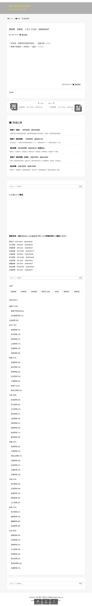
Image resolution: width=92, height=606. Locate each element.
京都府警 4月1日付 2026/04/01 (21, 270)
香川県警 (15, 512)
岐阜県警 (15, 432)
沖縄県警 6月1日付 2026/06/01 (21, 248)
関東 (12, 358)
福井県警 (15, 414)
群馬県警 (15, 372)
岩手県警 (15, 334)
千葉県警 (15, 381)
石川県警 (15, 409)
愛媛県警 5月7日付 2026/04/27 (21, 263)
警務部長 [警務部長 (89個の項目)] (77, 292)
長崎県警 (15, 545)
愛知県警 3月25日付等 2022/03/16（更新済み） (28, 148)
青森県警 (15, 330)
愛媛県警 (15, 521)
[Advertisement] (46, 64)
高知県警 (15, 526)
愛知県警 (26, 18)
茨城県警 (15, 362)
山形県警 (15, 344)
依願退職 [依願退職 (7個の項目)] (13, 292)
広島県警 (15, 488)
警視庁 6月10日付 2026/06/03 (20, 242)
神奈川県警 (16, 390)
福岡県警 (15, 535)
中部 (18, 18)
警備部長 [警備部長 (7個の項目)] (66, 292)
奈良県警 (15, 465)
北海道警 (13, 320)
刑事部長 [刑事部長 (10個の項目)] (24, 292)
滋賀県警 (15, 446)
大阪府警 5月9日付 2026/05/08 (21, 254)
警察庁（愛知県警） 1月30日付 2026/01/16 (26, 139)
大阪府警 (15, 470)
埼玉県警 (15, 376)
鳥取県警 (15, 498)
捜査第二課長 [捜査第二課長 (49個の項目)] (46, 292)
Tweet (11, 92)
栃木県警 (15, 367)
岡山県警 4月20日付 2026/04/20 (21, 267)
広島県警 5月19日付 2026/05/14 (21, 251)
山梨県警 (15, 418)
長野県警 (15, 423)
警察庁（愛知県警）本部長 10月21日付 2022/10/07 (29, 157)
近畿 (12, 442)
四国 (12, 507)
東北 (12, 325)
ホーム (11, 18)
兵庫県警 (15, 474)
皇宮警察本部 (17, 316)
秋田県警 (15, 339)
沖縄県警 (15, 568)
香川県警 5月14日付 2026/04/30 (21, 257)
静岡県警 (15, 428)
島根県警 (15, 493)
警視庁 (15, 386)
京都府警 (15, 460)
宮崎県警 (15, 554)
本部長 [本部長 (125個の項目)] (57, 292)
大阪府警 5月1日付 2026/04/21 (21, 260)
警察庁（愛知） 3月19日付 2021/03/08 (25, 130)
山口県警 (15, 502)
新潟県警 (15, 400)
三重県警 (15, 451)
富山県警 (15, 404)
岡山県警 (15, 484)
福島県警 (15, 353)
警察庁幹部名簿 (17, 311)
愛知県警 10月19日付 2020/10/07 (23, 166)
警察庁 (13, 306)
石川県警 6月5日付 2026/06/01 (21, 245)
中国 (12, 479)
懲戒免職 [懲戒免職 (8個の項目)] (34, 292)
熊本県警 (15, 559)
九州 (12, 530)
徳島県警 (15, 516)
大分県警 (15, 549)
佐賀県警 (15, 540)
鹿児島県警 (16, 563)
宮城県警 (15, 348)
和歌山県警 (16, 456)
